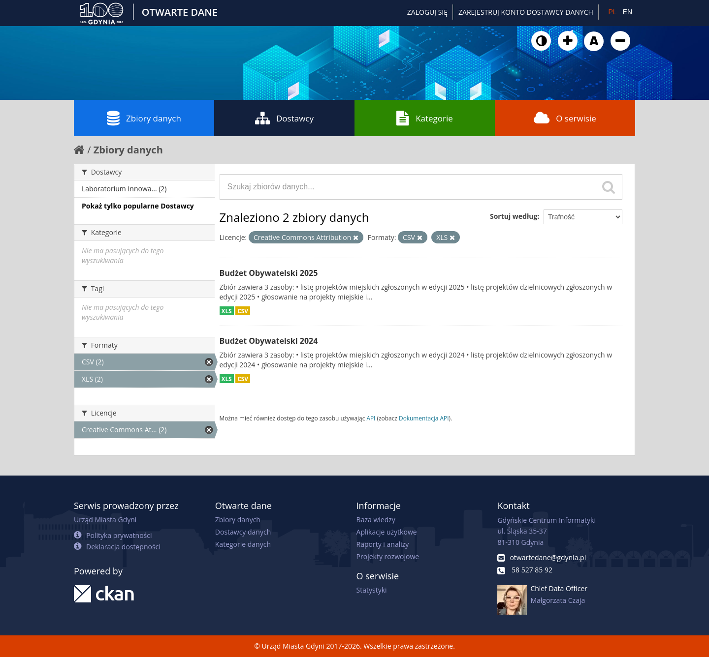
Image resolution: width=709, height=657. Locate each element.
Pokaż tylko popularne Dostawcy (138, 205)
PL (612, 12)
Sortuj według (513, 216)
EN (627, 12)
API (370, 418)
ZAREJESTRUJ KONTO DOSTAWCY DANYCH (525, 12)
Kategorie (424, 118)
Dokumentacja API (424, 418)
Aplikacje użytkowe (386, 532)
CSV (242, 311)
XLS (227, 311)
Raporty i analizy (382, 544)
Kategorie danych (243, 544)
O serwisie (565, 118)
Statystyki (371, 590)
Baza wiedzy (375, 519)
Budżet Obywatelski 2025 (269, 273)
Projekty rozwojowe (387, 556)
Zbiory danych (144, 118)
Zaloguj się (427, 12)
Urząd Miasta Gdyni (105, 519)
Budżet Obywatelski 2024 (269, 340)
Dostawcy (284, 118)
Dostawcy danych (243, 532)
